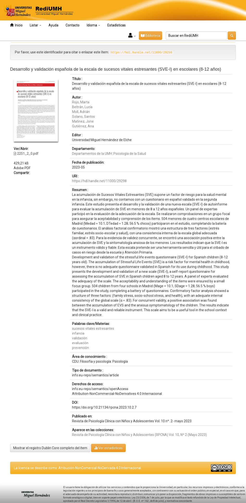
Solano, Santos (83, 116)
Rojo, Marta (80, 102)
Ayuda (53, 25)
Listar (35, 25)
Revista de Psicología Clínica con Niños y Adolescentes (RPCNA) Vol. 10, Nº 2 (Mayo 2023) (139, 435)
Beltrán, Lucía (82, 107)
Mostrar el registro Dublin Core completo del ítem (50, 448)
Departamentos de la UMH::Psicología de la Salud (109, 153)
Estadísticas (116, 25)
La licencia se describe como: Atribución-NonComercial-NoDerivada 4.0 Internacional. (78, 468)
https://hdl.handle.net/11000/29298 (99, 181)
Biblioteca (150, 35)
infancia (78, 333)
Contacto (73, 25)
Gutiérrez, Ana (83, 126)
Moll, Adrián (81, 112)
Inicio (16, 25)
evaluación (80, 343)
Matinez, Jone (83, 121)
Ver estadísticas (108, 448)
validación (79, 338)
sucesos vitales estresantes (93, 328)
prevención (80, 348)
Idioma (93, 25)
